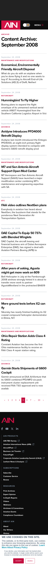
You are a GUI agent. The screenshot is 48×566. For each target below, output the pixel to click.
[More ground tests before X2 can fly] (24, 305)
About (5, 526)
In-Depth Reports (10, 498)
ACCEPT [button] (18, 561)
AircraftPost (9, 448)
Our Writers (8, 530)
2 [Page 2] (12, 400)
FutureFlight (8, 455)
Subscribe (7, 473)
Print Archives (9, 491)
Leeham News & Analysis (15, 462)
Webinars (7, 505)
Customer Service (10, 476)
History (6, 533)
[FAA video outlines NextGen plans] (24, 205)
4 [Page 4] (19, 400)
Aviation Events (9, 512)
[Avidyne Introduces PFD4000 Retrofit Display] (24, 133)
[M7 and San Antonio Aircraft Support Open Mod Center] (24, 169)
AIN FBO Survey (11, 441)
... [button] (34, 400)
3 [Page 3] (15, 400)
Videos (6, 501)
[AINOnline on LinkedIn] (17, 429)
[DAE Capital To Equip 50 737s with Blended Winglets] (24, 235)
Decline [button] (30, 561)
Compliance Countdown (13, 515)
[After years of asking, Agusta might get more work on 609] (24, 270)
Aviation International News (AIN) (18, 444)
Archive (5, 34)
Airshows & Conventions (13, 508)
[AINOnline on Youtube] (7, 429)
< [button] (4, 400)
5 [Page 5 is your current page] (23, 400)
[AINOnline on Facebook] (2, 429)
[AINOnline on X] (12, 429)
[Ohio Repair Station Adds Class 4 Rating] (24, 338)
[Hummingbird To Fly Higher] (24, 100)
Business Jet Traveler (13, 451)
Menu (38, 25)
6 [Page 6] (27, 400)
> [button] (43, 400)
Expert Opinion (9, 494)
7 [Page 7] (30, 400)
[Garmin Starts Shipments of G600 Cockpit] (24, 370)
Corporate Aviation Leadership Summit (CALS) (24, 458)
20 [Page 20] (39, 400)
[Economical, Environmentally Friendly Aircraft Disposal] (24, 67)
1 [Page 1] (8, 400)
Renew (6, 480)
